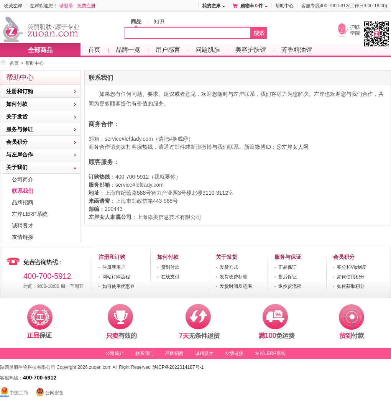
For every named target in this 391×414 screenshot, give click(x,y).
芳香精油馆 (296, 49)
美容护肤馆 (250, 49)
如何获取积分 (351, 286)
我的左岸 (211, 5)
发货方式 (229, 267)
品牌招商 (22, 202)
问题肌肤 (208, 49)
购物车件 (251, 5)
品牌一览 (128, 49)
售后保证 (287, 276)
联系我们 (22, 191)
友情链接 (22, 237)
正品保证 (287, 267)
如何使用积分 (351, 276)
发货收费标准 (233, 276)
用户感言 (168, 49)
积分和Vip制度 (351, 267)
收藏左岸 (13, 5)
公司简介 (22, 179)
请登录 (66, 5)
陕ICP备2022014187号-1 (178, 367)
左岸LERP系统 (30, 214)
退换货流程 (289, 286)
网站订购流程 (116, 276)
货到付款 (170, 267)
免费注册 (86, 5)
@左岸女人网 (292, 147)
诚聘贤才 (22, 225)
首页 (94, 49)
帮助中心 (284, 5)
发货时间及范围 (236, 286)
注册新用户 (113, 267)
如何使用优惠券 (118, 286)
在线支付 (170, 276)
